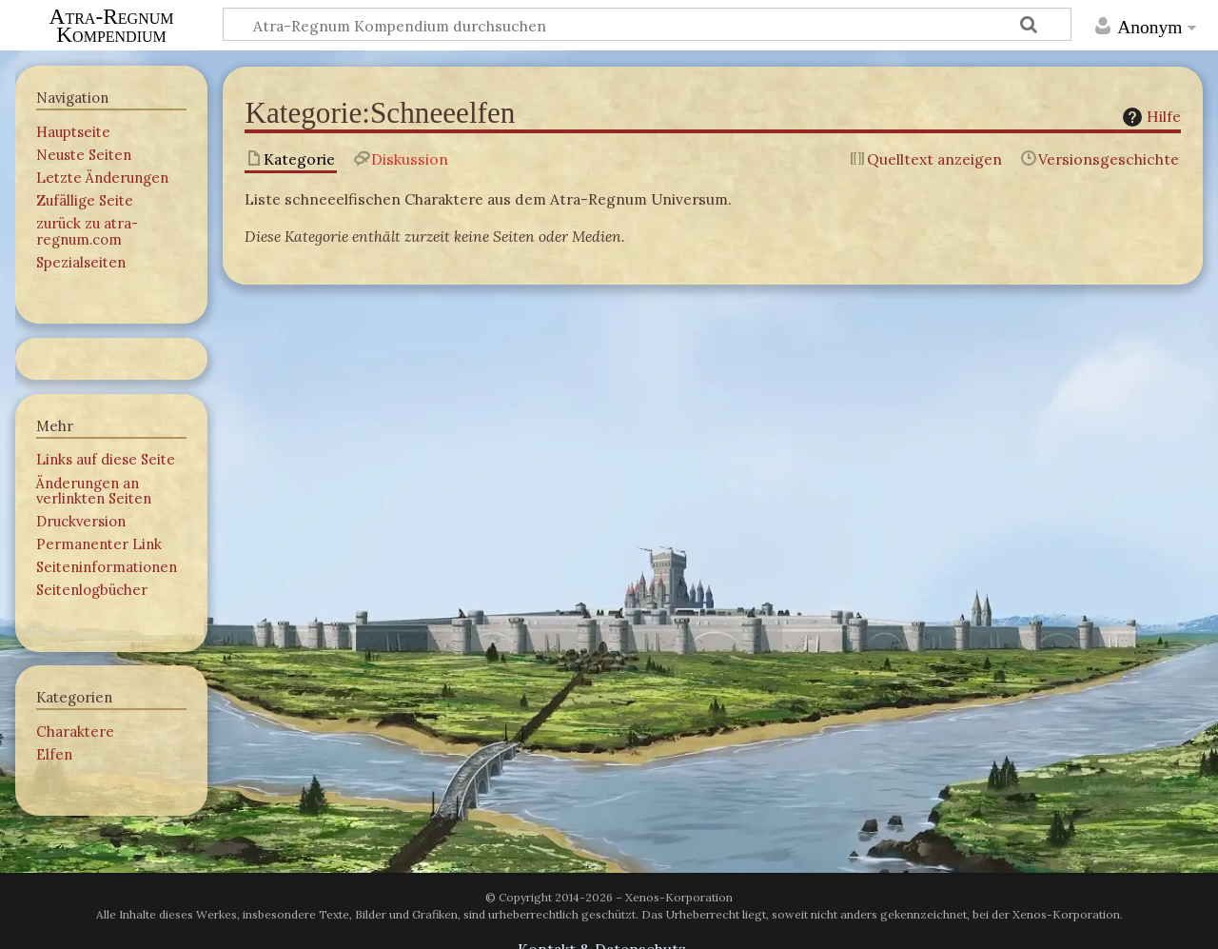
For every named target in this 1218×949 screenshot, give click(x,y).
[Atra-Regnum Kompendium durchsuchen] (647, 24)
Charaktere (75, 731)
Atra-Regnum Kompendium (111, 26)
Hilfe (1149, 117)
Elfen (54, 754)
